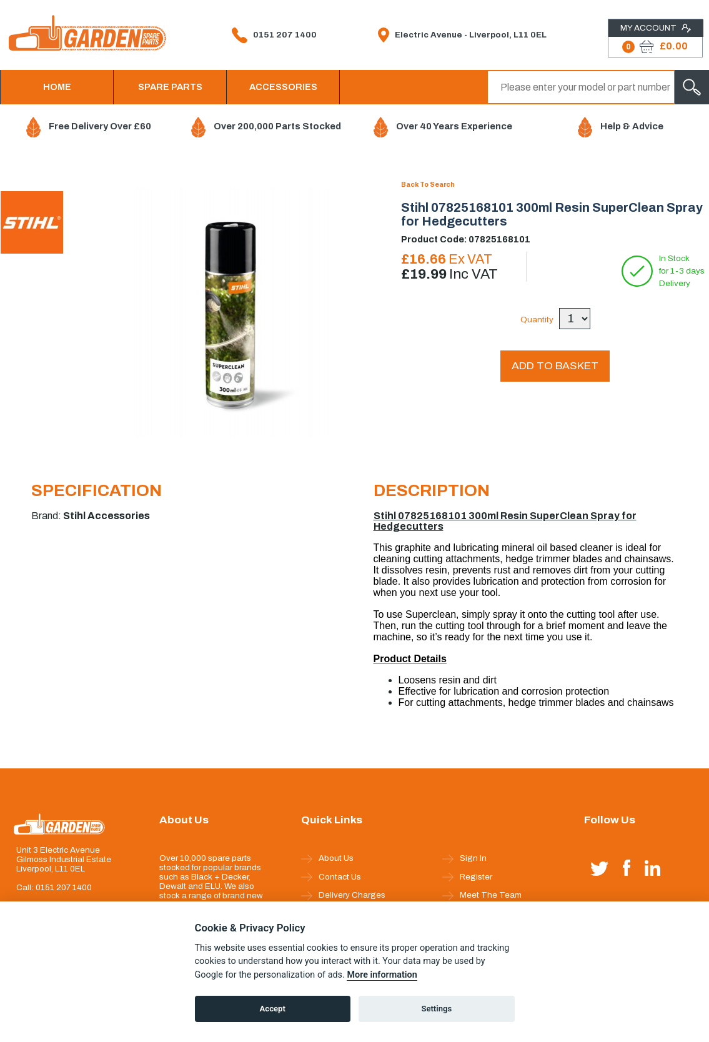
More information (382, 975)
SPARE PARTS (170, 87)
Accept (272, 1008)
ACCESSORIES (283, 87)
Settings (436, 1008)
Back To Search (428, 184)
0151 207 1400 (274, 35)
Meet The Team (482, 895)
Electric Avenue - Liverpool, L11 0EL (462, 34)
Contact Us (331, 877)
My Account (656, 28)
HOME (57, 87)
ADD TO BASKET (555, 366)
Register (467, 877)
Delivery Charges (343, 895)
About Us (327, 858)
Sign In (464, 858)
